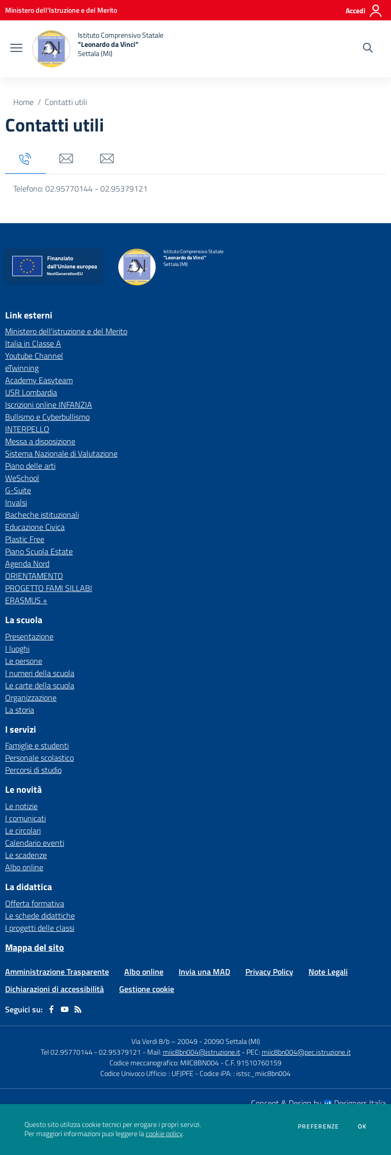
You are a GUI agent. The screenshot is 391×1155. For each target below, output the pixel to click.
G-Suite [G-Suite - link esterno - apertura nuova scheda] (18, 490)
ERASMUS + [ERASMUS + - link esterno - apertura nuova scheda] (26, 600)
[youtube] (64, 1009)
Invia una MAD (204, 971)
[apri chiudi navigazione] (16, 49)
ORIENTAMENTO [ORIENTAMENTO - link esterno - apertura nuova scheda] (34, 576)
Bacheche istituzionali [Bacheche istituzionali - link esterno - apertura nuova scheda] (42, 514)
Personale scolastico (39, 757)
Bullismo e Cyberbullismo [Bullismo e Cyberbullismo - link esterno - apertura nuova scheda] (47, 417)
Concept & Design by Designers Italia (318, 1103)
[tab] (25, 159)
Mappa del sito (34, 947)
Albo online (24, 867)
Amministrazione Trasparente (57, 971)
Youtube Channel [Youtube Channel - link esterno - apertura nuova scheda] (34, 356)
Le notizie (21, 806)
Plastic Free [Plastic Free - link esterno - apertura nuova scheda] (24, 539)
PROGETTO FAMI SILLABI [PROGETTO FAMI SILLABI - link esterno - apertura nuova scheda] (48, 588)
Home (23, 102)
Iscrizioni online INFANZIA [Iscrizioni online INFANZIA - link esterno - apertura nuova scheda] (48, 404)
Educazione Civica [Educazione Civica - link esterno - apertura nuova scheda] (35, 527)
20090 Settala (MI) (232, 1041)
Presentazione (29, 636)
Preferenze (318, 1126)
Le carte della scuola (39, 685)
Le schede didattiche (40, 915)
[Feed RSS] (77, 1009)
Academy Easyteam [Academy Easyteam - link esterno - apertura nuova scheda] (39, 380)
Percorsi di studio (33, 770)
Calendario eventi (34, 843)
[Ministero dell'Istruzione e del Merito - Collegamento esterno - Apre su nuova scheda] (61, 10)
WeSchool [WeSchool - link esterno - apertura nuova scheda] (22, 478)
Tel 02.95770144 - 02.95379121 (92, 1051)
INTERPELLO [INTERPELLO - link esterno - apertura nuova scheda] (27, 429)
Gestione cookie (146, 989)
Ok (362, 1126)
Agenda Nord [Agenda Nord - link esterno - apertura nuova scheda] (27, 563)
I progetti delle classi (39, 928)
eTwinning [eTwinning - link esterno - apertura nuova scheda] (22, 368)
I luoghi (17, 648)
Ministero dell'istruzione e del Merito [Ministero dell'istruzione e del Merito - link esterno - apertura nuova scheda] (66, 331)
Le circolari (23, 830)
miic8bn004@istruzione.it (201, 1051)
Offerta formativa (34, 903)
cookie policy (164, 1133)
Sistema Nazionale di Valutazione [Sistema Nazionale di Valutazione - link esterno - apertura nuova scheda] (61, 453)
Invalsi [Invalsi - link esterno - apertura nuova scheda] (16, 502)
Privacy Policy (269, 971)
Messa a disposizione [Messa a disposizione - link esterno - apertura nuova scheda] (40, 441)
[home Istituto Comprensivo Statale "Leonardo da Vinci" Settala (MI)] (98, 49)
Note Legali (328, 971)
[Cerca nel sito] (368, 49)
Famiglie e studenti (37, 745)
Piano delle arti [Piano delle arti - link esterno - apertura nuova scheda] (30, 466)
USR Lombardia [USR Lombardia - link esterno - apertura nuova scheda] (31, 392)
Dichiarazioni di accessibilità (54, 989)
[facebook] (51, 1009)
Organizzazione (31, 697)
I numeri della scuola (39, 673)
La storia (19, 710)
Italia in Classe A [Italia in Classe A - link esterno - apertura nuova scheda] (33, 343)
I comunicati (25, 818)
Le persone (23, 661)
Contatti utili (66, 102)
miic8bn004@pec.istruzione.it (306, 1051)
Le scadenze (26, 855)
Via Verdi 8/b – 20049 (165, 1041)
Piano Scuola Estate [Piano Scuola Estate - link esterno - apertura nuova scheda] (39, 551)
